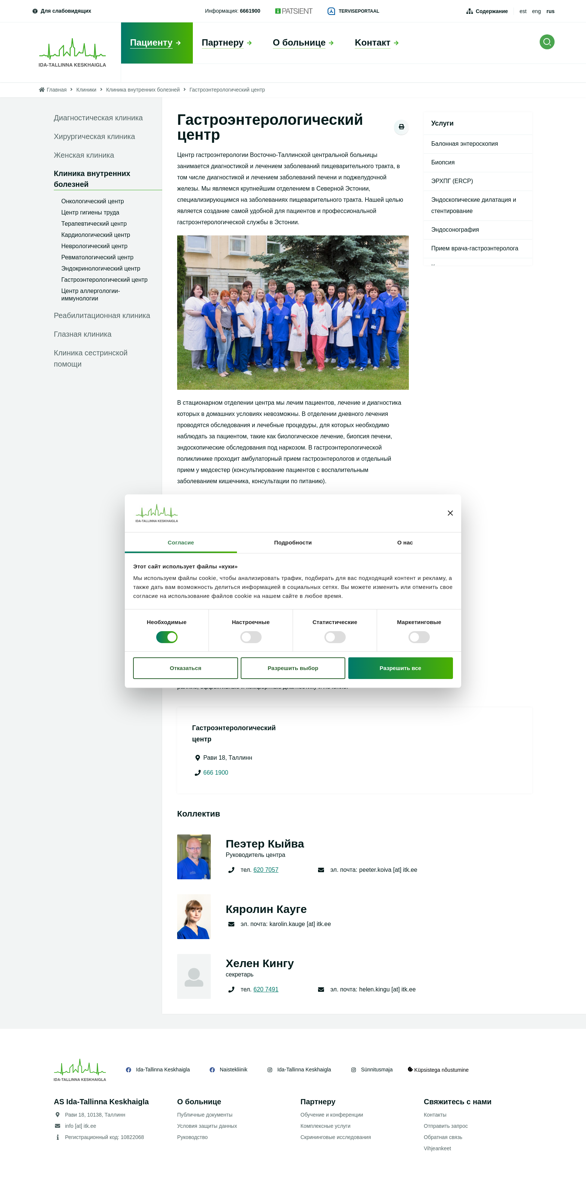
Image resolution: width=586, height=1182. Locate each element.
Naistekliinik (233, 1070)
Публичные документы (204, 1115)
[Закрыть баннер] (450, 513)
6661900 (250, 11)
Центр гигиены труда (90, 212)
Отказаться (185, 668)
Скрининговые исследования (335, 1137)
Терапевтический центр (94, 223)
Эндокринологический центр (100, 268)
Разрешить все (400, 668)
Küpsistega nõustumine (438, 1070)
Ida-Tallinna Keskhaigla (163, 1070)
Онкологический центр (92, 201)
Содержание (492, 11)
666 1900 (215, 772)
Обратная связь (443, 1137)
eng (536, 11)
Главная (57, 90)
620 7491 (265, 989)
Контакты (435, 1115)
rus (550, 11)
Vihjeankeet (437, 1148)
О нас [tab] (405, 542)
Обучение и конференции (331, 1115)
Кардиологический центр (95, 235)
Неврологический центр (94, 246)
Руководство (192, 1137)
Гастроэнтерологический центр (104, 280)
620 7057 (265, 870)
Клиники (86, 90)
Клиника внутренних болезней (143, 90)
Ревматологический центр (97, 257)
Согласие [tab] (181, 542)
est (523, 11)
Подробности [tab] (293, 542)
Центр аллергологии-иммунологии (90, 295)
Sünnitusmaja (377, 1070)
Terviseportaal (353, 11)
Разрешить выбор (293, 668)
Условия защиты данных (207, 1126)
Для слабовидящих (61, 11)
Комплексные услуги (325, 1126)
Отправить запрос (446, 1126)
